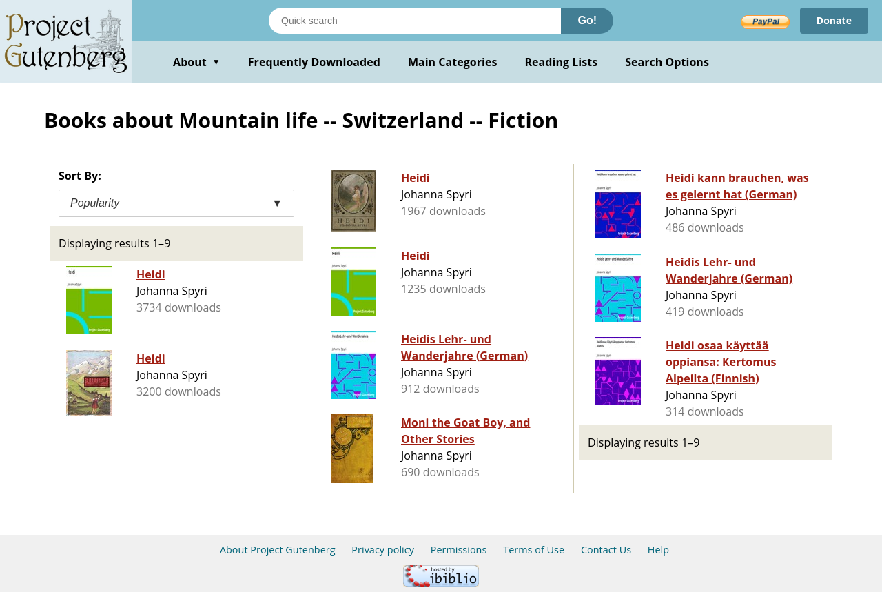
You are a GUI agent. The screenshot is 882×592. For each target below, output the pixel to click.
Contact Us (606, 549)
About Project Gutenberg (278, 549)
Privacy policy (382, 549)
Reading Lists (561, 62)
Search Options (667, 62)
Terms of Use (533, 549)
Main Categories (453, 62)
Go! (587, 20)
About (196, 62)
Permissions (459, 549)
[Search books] (415, 21)
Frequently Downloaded (314, 62)
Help (658, 549)
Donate (834, 20)
